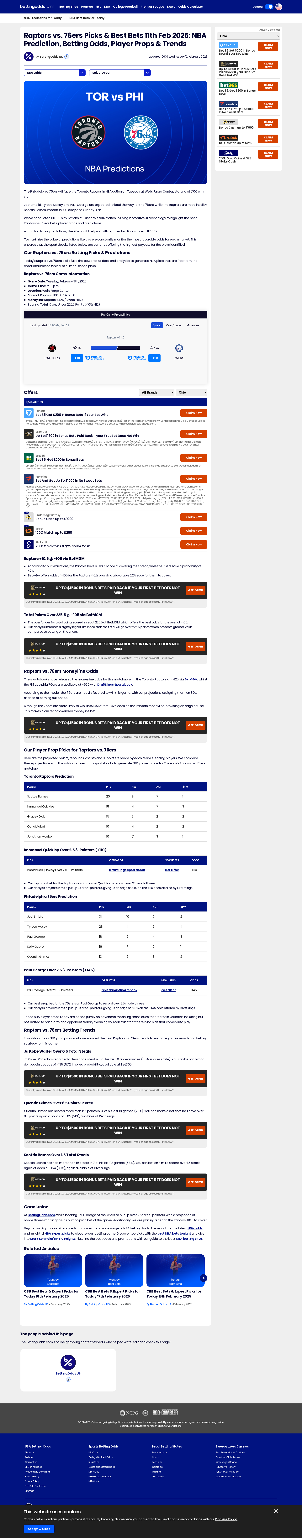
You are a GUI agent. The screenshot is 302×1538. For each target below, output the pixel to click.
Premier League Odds (100, 1476)
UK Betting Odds (33, 1466)
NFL (98, 6)
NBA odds (195, 1228)
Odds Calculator (190, 6)
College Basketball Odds (101, 1466)
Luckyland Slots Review (228, 1476)
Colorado (157, 1466)
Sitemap (29, 1491)
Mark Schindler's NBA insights (52, 1238)
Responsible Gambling (37, 1471)
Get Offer (172, 870)
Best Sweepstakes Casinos (230, 1452)
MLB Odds (93, 1481)
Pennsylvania (159, 1452)
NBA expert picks (57, 1233)
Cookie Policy (32, 1481)
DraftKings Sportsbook (114, 684)
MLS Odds (93, 1471)
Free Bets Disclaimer (35, 1486)
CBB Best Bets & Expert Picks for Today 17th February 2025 (112, 1294)
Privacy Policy (32, 1476)
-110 (76, 358)
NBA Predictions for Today (43, 18)
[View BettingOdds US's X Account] (66, 56)
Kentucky (157, 1462)
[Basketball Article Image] (53, 1270)
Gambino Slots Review (228, 1457)
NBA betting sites (189, 1238)
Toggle (269, 6)
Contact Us (31, 1462)
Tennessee (158, 1476)
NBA (107, 6)
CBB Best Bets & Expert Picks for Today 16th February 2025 (173, 1294)
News (171, 6)
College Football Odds (100, 1457)
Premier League (152, 6)
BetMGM (191, 679)
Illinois (155, 1457)
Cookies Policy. (226, 1519)
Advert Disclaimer (269, 29)
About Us (29, 1452)
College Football (125, 6)
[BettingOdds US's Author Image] (68, 1362)
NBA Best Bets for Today (86, 18)
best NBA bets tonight (174, 1233)
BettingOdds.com (41, 1215)
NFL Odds (93, 1452)
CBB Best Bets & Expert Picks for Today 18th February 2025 (51, 1294)
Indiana (156, 1471)
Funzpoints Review (226, 1466)
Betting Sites (68, 6)
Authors (29, 1457)
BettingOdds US (51, 56)
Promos (87, 6)
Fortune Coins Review (227, 1471)
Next (203, 1278)
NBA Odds (93, 1462)
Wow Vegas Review (226, 1462)
